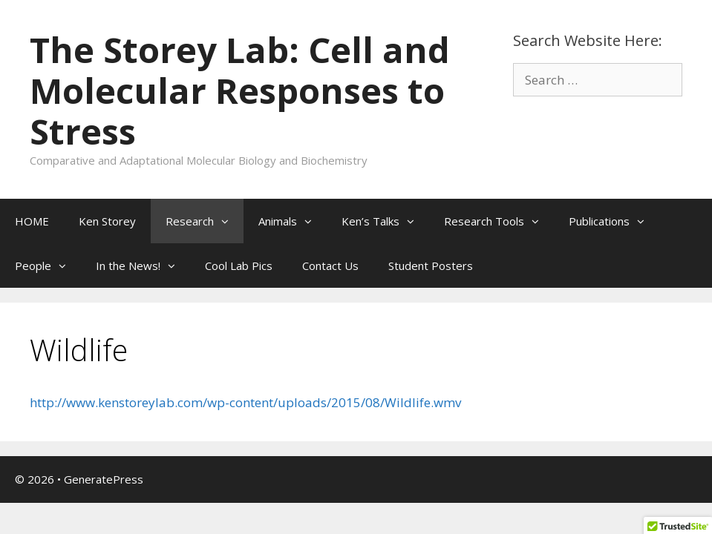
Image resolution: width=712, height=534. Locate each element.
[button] (229, 221)
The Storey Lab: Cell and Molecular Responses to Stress (240, 90)
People (48, 265)
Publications (614, 221)
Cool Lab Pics (238, 265)
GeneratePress (103, 479)
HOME (32, 221)
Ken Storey (107, 221)
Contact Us (330, 265)
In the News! (143, 265)
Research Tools (499, 221)
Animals (292, 221)
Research (205, 221)
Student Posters (430, 265)
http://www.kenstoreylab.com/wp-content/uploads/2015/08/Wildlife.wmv (245, 402)
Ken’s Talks (385, 221)
